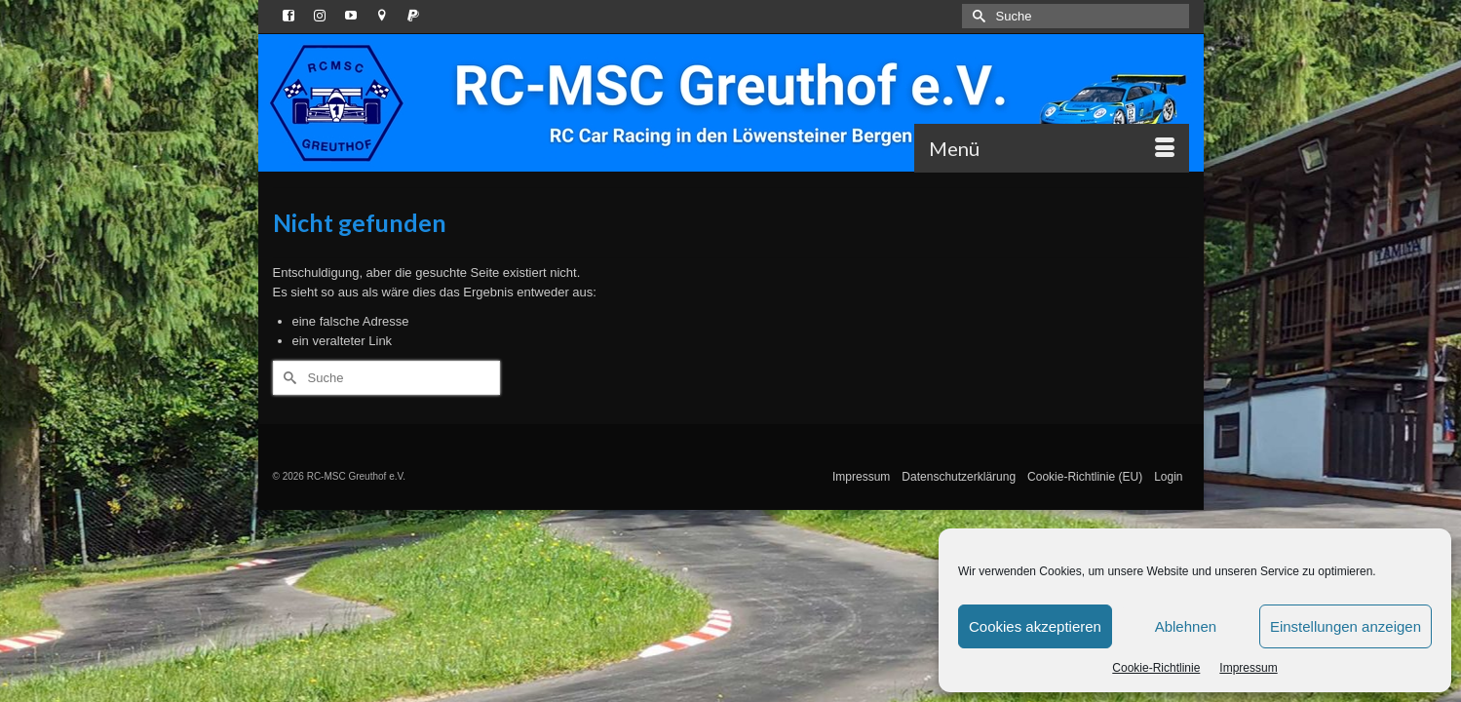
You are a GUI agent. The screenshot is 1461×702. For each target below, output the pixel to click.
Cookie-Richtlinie (1156, 668)
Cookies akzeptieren (1035, 626)
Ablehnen (1185, 626)
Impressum (1248, 668)
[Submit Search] (976, 16)
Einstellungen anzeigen (1345, 626)
